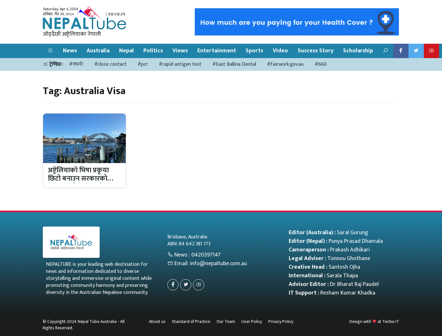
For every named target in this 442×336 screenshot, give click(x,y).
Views (180, 51)
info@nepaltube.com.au (218, 263)
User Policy (251, 321)
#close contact (110, 64)
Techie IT (390, 321)
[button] (50, 51)
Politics (153, 51)
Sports (254, 51)
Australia (98, 51)
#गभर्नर (76, 64)
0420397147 (206, 255)
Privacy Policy (280, 321)
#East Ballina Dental (234, 64)
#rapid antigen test (180, 64)
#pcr (143, 64)
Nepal (126, 51)
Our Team (226, 321)
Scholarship (358, 51)
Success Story (315, 51)
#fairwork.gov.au (285, 64)
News (70, 51)
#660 (321, 64)
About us (157, 321)
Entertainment (216, 51)
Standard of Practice (191, 321)
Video (280, 51)
